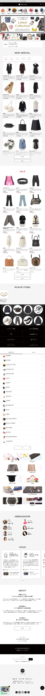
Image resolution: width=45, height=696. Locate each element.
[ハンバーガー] (1, 4)
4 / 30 (23, 58)
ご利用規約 (14, 682)
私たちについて (29, 679)
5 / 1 (17, 58)
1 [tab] (20, 580)
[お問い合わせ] (42, 688)
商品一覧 (15, 679)
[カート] (40, 4)
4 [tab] (24, 580)
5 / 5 (6, 58)
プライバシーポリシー (28, 681)
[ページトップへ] (42, 693)
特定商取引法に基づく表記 (18, 681)
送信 (30, 659)
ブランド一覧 (21, 679)
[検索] (43, 4)
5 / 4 (11, 58)
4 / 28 (28, 58)
